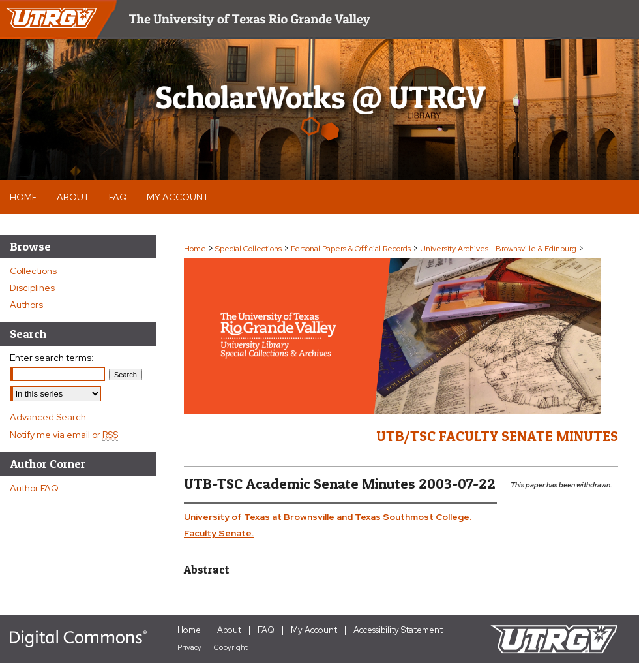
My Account (314, 630)
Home (195, 248)
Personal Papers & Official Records (351, 248)
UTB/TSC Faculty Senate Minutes (497, 435)
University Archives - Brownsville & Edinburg (498, 248)
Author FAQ (34, 488)
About (229, 630)
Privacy (189, 647)
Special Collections (248, 248)
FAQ (266, 630)
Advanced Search (48, 417)
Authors (26, 305)
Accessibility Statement (398, 630)
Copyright (231, 647)
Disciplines (32, 288)
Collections (33, 271)
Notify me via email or (64, 434)
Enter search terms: (52, 357)
